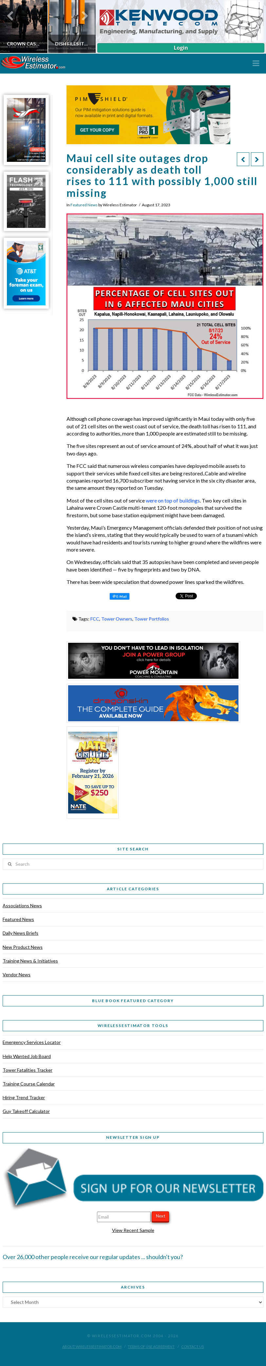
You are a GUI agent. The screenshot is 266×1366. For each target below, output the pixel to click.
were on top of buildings (173, 500)
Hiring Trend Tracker (24, 1097)
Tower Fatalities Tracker (27, 1070)
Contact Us (192, 1346)
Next (160, 1216)
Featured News (84, 204)
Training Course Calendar (29, 1083)
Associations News (22, 905)
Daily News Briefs (20, 933)
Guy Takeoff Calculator (26, 1111)
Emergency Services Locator (32, 1042)
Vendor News (16, 974)
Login (181, 47)
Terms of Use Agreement (151, 1346)
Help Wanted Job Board (27, 1056)
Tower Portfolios (151, 619)
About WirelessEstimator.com (92, 1346)
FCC (94, 619)
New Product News (23, 947)
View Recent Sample (133, 1230)
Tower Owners (116, 619)
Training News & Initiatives (30, 961)
